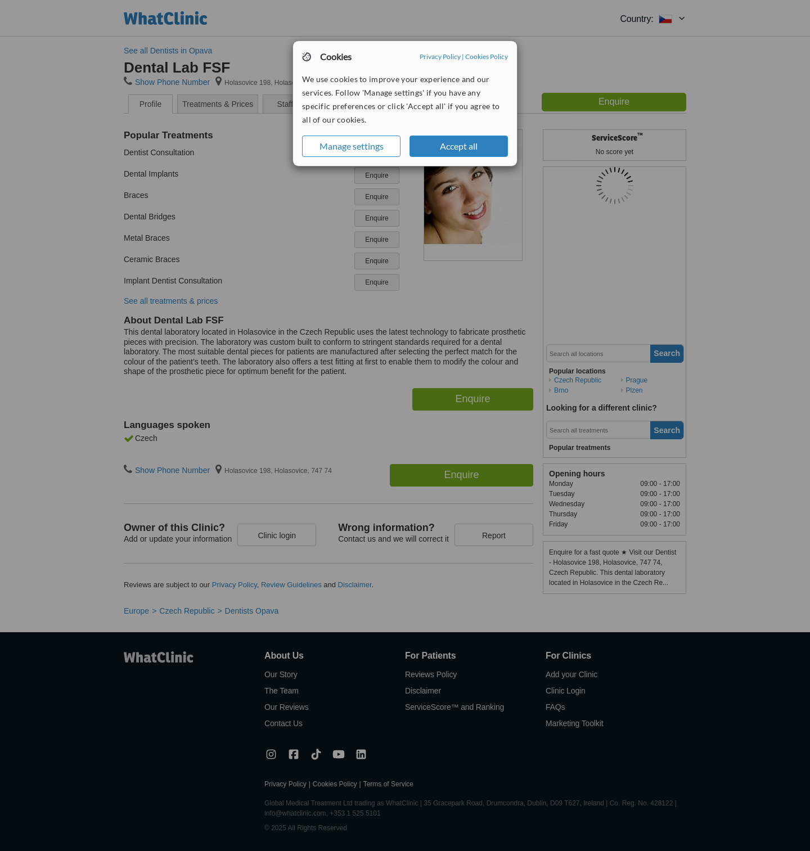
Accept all (459, 146)
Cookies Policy (486, 56)
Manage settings (352, 146)
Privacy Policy (440, 56)
